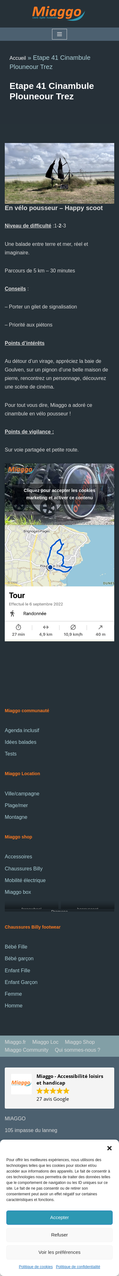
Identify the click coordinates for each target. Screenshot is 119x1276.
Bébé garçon (19, 958)
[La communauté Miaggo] (59, 13)
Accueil (18, 58)
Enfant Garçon (21, 982)
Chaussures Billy (24, 868)
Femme (13, 994)
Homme (14, 1005)
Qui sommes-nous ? (77, 1050)
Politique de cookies (36, 1267)
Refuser (59, 1234)
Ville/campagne (22, 793)
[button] (109, 1147)
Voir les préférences (59, 1252)
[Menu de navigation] (59, 34)
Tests (11, 753)
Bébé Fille (16, 946)
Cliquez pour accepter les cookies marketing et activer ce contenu (60, 494)
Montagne (16, 817)
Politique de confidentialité (78, 1267)
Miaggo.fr (15, 1042)
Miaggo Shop (80, 1042)
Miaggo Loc (45, 1042)
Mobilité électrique (25, 880)
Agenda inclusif (22, 730)
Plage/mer (16, 805)
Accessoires (18, 856)
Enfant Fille (17, 970)
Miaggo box (18, 892)
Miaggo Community (27, 1050)
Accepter (59, 1217)
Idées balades (20, 742)
